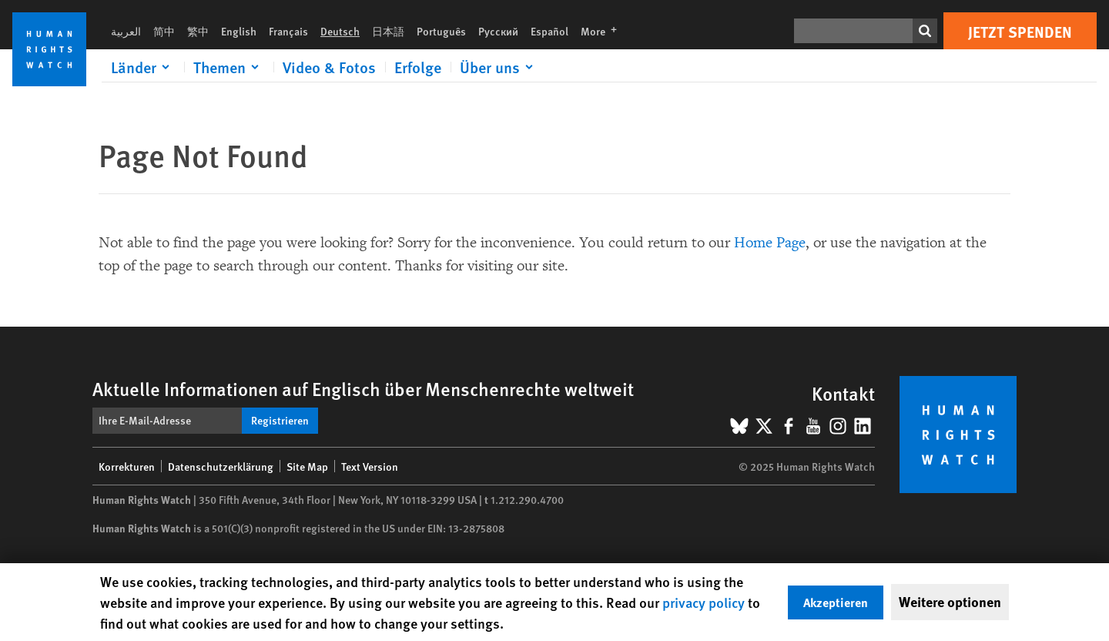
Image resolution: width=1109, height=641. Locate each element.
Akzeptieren (835, 602)
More (603, 31)
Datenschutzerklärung (220, 466)
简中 (164, 31)
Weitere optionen (950, 602)
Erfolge (417, 67)
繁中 (198, 31)
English (238, 31)
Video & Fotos (329, 67)
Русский (498, 31)
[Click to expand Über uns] (499, 67)
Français (288, 31)
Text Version (369, 466)
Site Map (307, 466)
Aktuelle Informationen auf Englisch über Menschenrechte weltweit (363, 388)
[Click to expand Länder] (143, 67)
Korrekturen (127, 466)
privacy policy (703, 602)
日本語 (388, 31)
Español (549, 31)
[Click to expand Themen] (228, 67)
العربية (126, 31)
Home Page (770, 242)
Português (441, 31)
